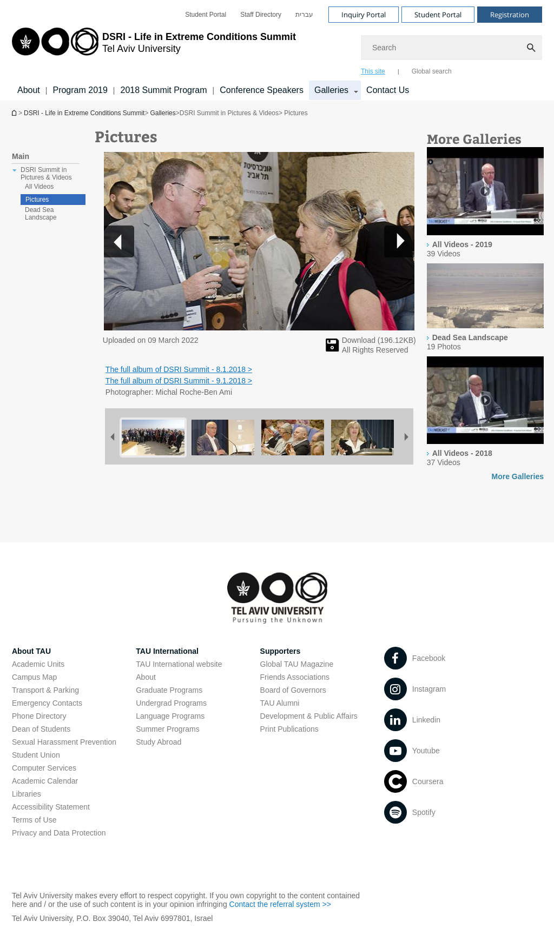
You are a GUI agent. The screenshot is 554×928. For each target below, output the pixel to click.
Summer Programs (167, 729)
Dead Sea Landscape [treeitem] (41, 213)
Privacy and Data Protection (59, 832)
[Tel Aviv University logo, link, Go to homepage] (154, 51)
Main (20, 156)
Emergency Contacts (47, 703)
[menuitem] (205, 14)
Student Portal (205, 14)
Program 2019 (79, 90)
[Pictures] (332, 348)
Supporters (280, 651)
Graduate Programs (169, 690)
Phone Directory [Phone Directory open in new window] (39, 716)
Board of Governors (293, 690)
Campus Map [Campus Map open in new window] (34, 677)
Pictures (37, 199)
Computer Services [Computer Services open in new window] (44, 768)
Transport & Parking (45, 690)
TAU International (167, 651)
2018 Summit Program (163, 90)
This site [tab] (373, 71)
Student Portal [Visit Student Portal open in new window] (437, 14)
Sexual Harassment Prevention (64, 742)
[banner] (277, 50)
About (28, 90)
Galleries (162, 113)
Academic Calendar (45, 781)
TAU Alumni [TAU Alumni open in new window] (280, 703)
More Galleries (518, 476)
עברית (304, 14)
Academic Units (38, 664)
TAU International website (179, 664)
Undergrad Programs (171, 703)
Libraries (26, 794)
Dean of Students (41, 729)
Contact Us (387, 90)
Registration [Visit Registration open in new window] (509, 14)
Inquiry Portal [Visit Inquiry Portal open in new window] (363, 14)
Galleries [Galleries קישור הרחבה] (331, 90)
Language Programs (170, 716)
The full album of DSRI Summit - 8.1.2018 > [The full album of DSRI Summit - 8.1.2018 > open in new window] (178, 369)
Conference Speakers (262, 90)
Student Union (36, 755)
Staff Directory (260, 14)
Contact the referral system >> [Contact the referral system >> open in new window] (280, 904)
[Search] (451, 47)
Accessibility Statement (51, 807)
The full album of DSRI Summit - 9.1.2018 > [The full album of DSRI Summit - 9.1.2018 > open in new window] (178, 380)
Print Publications (289, 729)
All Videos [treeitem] (39, 186)
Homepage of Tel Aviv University (15, 113)
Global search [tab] (432, 71)
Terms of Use (34, 820)
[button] (399, 241)
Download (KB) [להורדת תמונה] (379, 340)
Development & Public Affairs (309, 716)
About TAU (31, 651)
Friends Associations (294, 677)
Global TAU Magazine (297, 664)
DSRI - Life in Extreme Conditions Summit (84, 113)
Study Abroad (158, 742)
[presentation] (485, 192)
